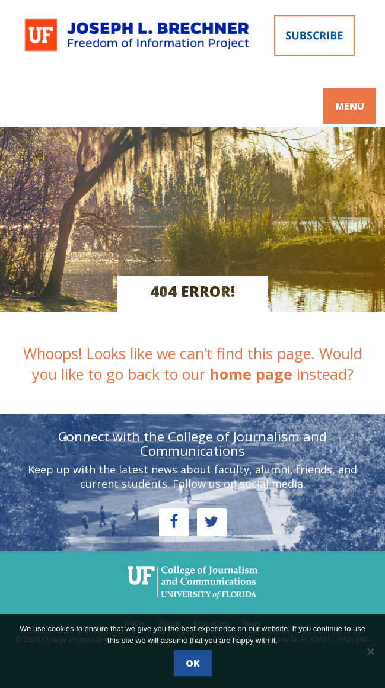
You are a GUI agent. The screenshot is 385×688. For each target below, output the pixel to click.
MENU (349, 106)
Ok (193, 663)
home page (250, 374)
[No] (370, 651)
